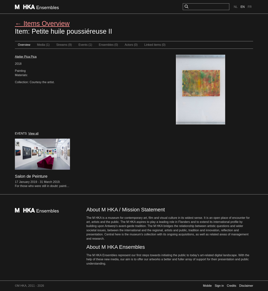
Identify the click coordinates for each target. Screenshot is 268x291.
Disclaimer (246, 285)
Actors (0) (131, 44)
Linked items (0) (154, 44)
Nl (235, 6)
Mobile (207, 285)
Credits (231, 285)
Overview (24, 44)
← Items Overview (42, 23)
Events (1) (85, 44)
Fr (250, 6)
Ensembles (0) (108, 44)
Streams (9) (64, 44)
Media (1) (43, 44)
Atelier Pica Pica (26, 56)
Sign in (219, 285)
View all (33, 133)
